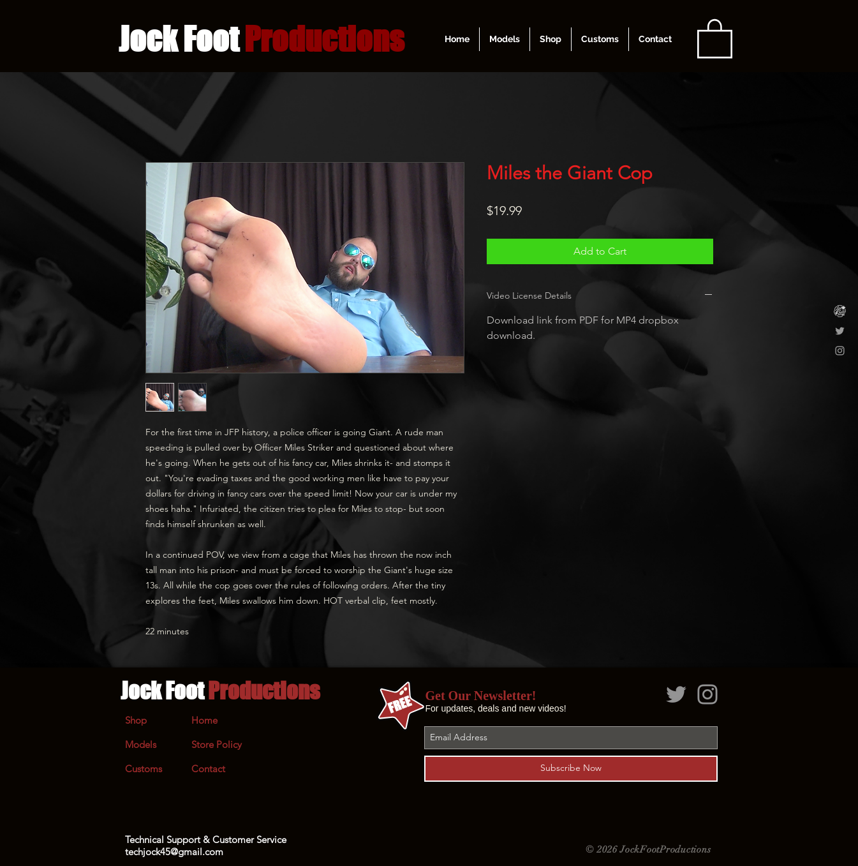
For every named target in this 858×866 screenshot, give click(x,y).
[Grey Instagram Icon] (840, 351)
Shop (136, 720)
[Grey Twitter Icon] (840, 331)
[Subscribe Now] (571, 769)
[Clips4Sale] (840, 311)
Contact (208, 769)
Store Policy (216, 744)
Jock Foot (220, 690)
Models (140, 744)
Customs (143, 769)
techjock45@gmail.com (174, 852)
